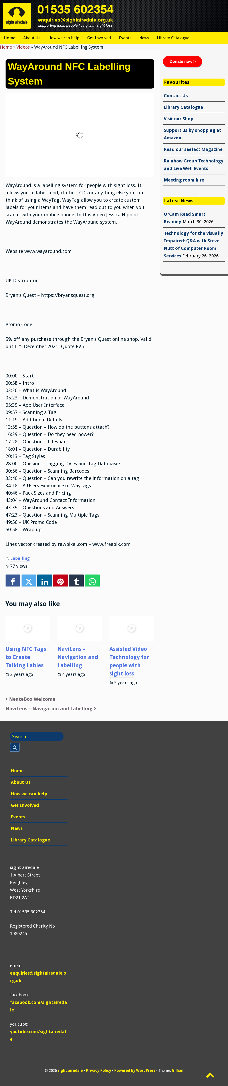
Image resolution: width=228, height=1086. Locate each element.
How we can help (63, 38)
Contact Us (176, 95)
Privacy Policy (98, 1070)
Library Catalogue (173, 38)
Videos (23, 47)
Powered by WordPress (134, 1070)
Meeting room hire (184, 180)
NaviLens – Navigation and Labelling (77, 657)
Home (9, 38)
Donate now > (183, 61)
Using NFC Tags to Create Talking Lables (26, 657)
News (144, 38)
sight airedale (70, 1070)
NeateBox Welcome (32, 699)
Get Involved (99, 38)
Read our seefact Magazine (193, 149)
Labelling (20, 558)
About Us (31, 38)
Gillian (177, 1070)
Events (125, 38)
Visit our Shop (178, 118)
